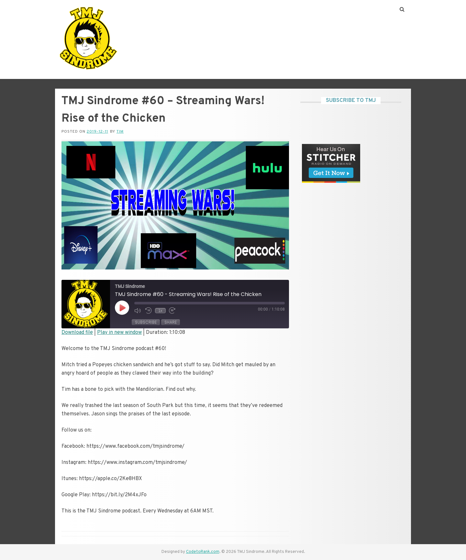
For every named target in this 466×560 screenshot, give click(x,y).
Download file (77, 332)
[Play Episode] (122, 308)
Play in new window (119, 332)
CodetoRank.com (202, 552)
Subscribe (146, 322)
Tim (120, 131)
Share (170, 322)
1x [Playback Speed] (160, 310)
